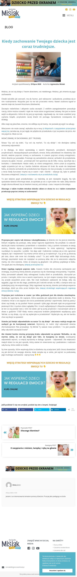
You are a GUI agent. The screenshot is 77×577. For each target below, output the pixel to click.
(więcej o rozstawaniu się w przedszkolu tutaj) (39, 174)
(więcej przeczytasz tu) (33, 264)
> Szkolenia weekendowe (61, 548)
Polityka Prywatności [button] (49, 565)
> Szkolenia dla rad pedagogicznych (59, 551)
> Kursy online (57, 545)
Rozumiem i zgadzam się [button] (57, 570)
